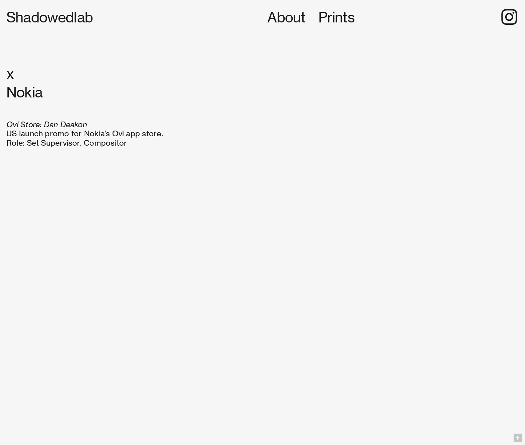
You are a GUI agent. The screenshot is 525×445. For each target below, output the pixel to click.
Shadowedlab (51, 17)
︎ (509, 17)
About (286, 17)
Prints (336, 17)
